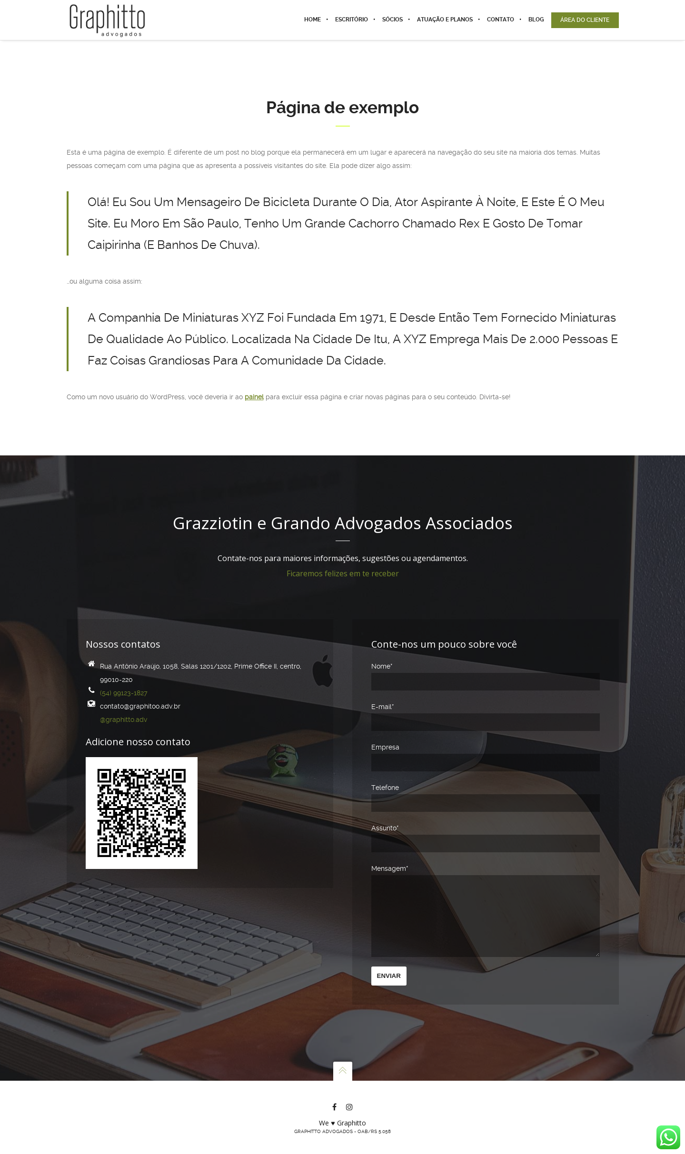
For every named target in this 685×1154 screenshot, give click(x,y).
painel (254, 397)
